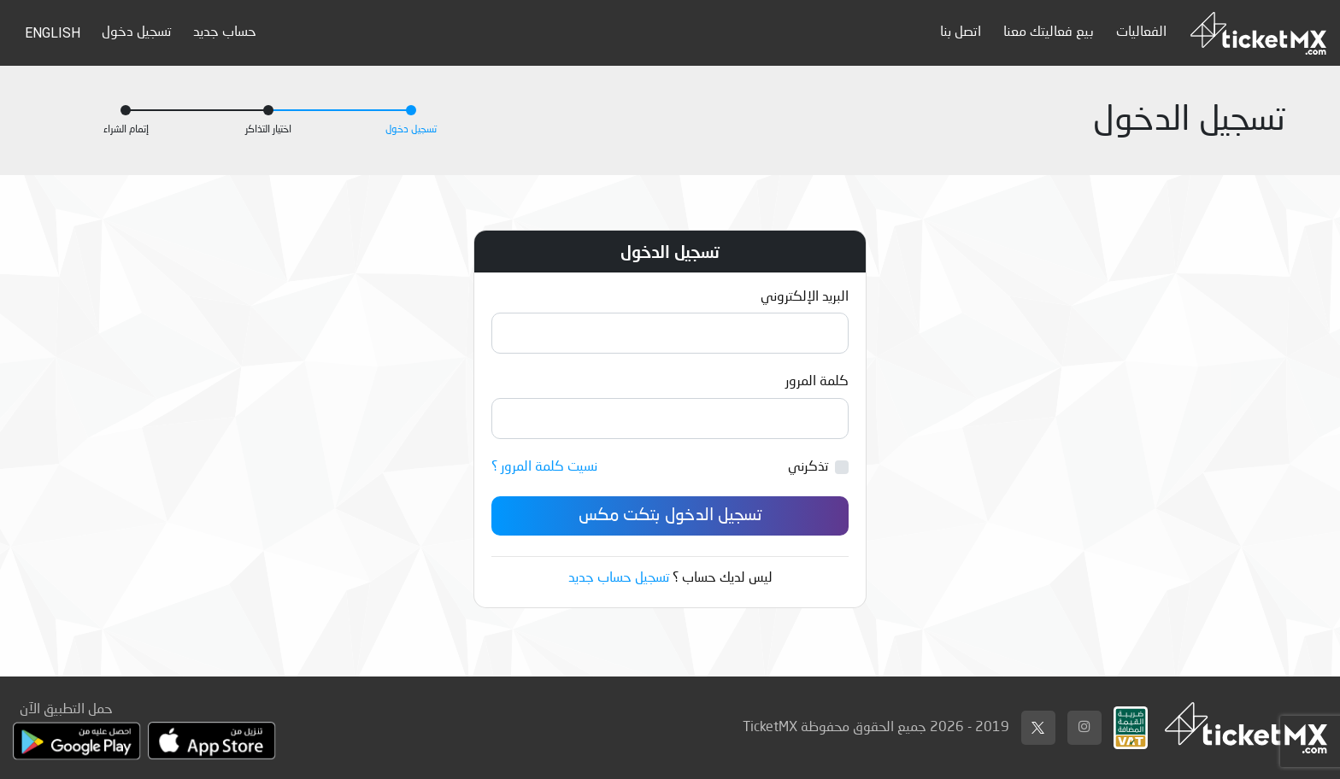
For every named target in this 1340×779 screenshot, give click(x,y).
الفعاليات (1141, 32)
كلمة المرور (817, 382)
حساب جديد (224, 32)
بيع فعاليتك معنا (1048, 32)
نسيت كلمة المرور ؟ (544, 467)
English (52, 33)
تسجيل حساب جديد (618, 578)
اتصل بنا (960, 32)
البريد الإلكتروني (805, 297)
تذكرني (808, 467)
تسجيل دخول (136, 32)
